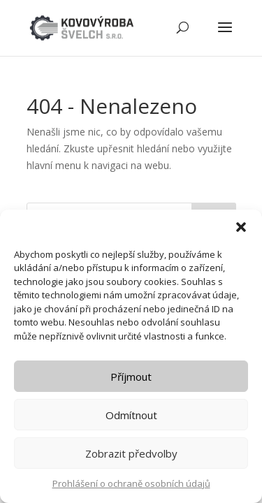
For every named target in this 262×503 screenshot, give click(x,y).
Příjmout (131, 377)
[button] (241, 227)
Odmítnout (131, 415)
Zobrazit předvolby (131, 453)
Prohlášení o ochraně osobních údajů (131, 483)
